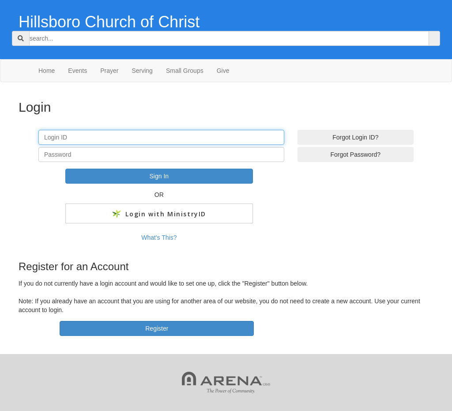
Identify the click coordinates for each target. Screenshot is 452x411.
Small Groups (184, 70)
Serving (142, 70)
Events (77, 70)
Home (46, 70)
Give (223, 70)
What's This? (159, 237)
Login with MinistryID (159, 214)
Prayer (109, 70)
